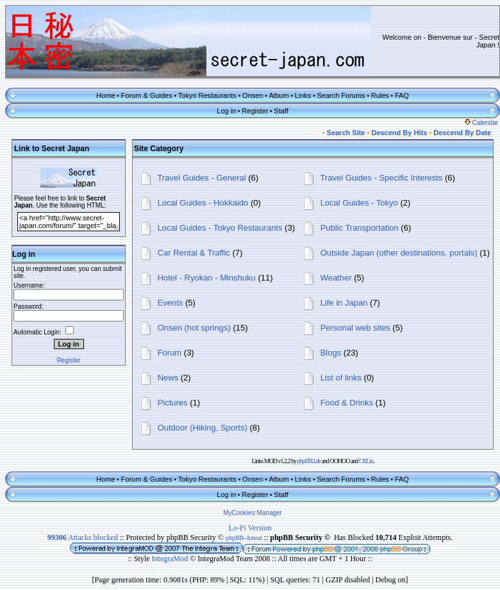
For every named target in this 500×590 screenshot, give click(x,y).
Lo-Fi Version (250, 527)
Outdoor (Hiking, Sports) (202, 427)
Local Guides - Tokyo (359, 203)
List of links (341, 377)
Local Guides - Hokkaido (203, 203)
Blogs (331, 352)
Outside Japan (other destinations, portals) (399, 253)
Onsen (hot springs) (194, 327)
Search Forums (341, 95)
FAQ (402, 95)
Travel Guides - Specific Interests (381, 178)
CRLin (366, 460)
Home (105, 95)
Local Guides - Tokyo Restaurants (220, 228)
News (168, 377)
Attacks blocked (82, 537)
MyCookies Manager (252, 512)
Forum (170, 352)
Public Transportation (360, 228)
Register (255, 111)
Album (278, 95)
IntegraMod (171, 558)
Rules (380, 95)
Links (303, 95)
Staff (281, 111)
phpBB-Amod (244, 537)
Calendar (481, 122)
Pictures (173, 402)
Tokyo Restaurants (207, 95)
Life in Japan (344, 302)
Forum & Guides (146, 95)
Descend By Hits (399, 132)
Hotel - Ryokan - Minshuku (207, 278)
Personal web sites (355, 327)
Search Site (346, 132)
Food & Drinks (347, 402)
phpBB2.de (309, 460)
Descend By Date (462, 132)
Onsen (252, 95)
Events (170, 302)
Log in (226, 111)
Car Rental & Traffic (194, 253)
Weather (336, 278)
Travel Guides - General (201, 178)
